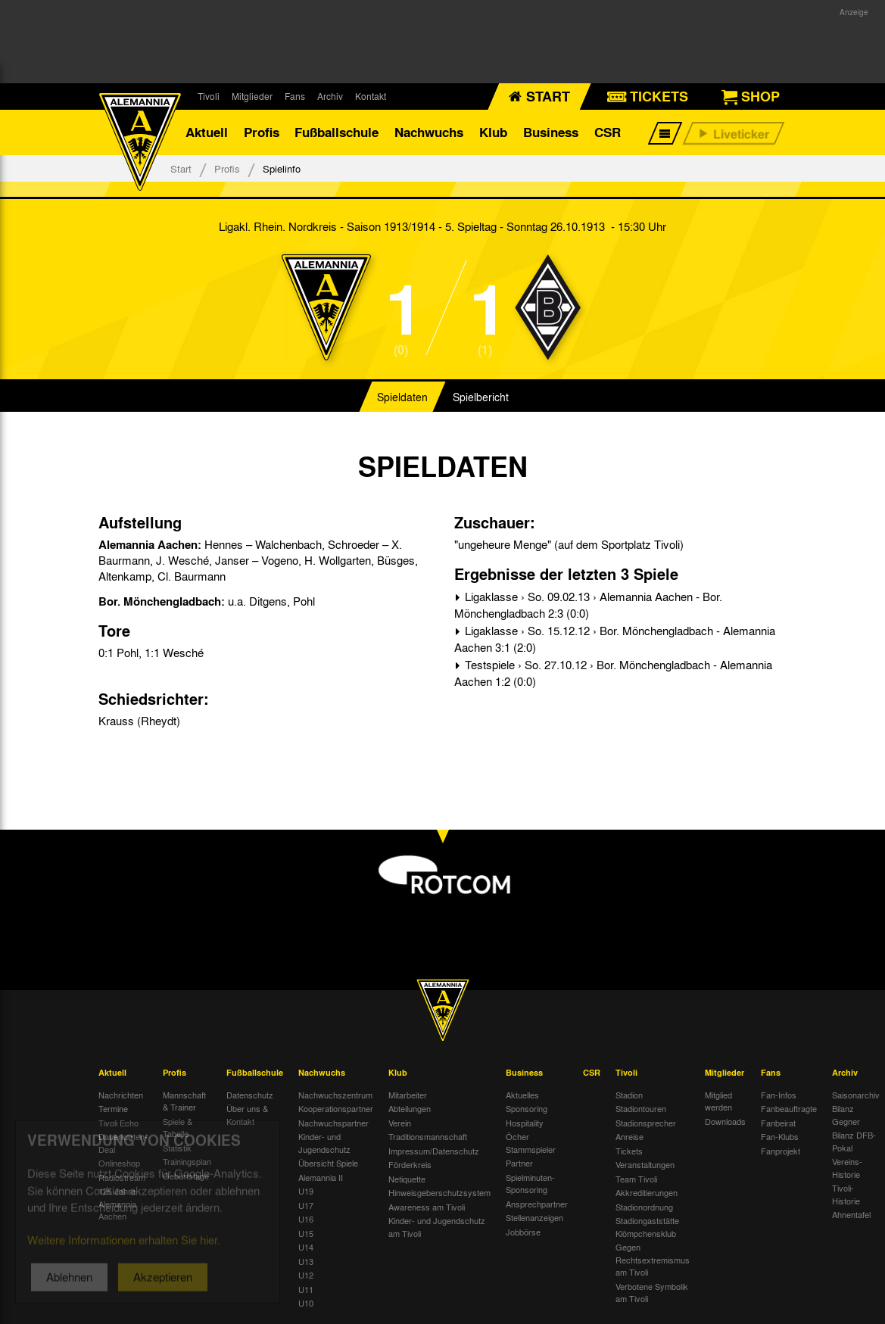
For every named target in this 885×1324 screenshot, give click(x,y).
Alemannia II (320, 1177)
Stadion (629, 1095)
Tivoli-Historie (846, 1194)
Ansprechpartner (537, 1204)
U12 (305, 1275)
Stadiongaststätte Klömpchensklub (647, 1226)
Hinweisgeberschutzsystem (439, 1192)
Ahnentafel (851, 1214)
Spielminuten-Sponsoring (530, 1183)
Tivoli (209, 96)
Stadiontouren (640, 1108)
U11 (305, 1289)
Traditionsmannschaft (427, 1136)
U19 (305, 1191)
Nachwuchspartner (333, 1123)
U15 (305, 1233)
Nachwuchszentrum (335, 1095)
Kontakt (370, 96)
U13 (305, 1261)
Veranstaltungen (645, 1164)
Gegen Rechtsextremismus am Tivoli (652, 1259)
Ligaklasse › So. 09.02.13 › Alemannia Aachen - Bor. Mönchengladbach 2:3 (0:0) (588, 605)
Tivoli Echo (118, 1123)
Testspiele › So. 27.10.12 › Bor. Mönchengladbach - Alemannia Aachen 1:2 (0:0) (613, 673)
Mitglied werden (718, 1101)
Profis (261, 132)
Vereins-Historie (847, 1167)
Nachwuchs (428, 132)
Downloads (725, 1121)
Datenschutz (249, 1095)
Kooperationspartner (335, 1108)
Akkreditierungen (646, 1192)
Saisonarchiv (856, 1095)
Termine (113, 1108)
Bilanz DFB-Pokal (854, 1141)
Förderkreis (410, 1164)
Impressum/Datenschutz (433, 1151)
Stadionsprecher (645, 1123)
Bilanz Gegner (846, 1114)
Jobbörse (523, 1232)
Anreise (629, 1136)
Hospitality (525, 1123)
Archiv (330, 96)
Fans (295, 96)
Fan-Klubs (780, 1136)
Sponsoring (526, 1108)
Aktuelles (522, 1095)
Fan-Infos (778, 1095)
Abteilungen (409, 1108)
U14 (305, 1247)
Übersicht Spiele (328, 1163)
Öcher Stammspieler (531, 1142)
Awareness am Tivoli (426, 1207)
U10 (305, 1303)
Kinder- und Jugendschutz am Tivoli (436, 1226)
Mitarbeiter (407, 1095)
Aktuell (206, 132)
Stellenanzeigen (534, 1217)
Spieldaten (402, 396)
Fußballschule (336, 132)
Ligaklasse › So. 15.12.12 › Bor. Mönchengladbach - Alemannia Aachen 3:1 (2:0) (614, 639)
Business (550, 132)
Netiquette (406, 1179)
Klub (493, 132)
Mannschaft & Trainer (184, 1101)
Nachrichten (120, 1095)
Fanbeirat (778, 1123)
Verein (399, 1123)
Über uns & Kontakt (247, 1114)
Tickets (629, 1151)
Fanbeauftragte (789, 1108)
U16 (305, 1219)
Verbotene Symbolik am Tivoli (651, 1292)
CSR (607, 132)
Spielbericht (481, 396)
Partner (519, 1163)
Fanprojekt (780, 1151)
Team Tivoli (636, 1179)
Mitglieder (252, 96)
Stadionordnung (644, 1207)
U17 (305, 1205)
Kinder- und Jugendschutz (324, 1142)
